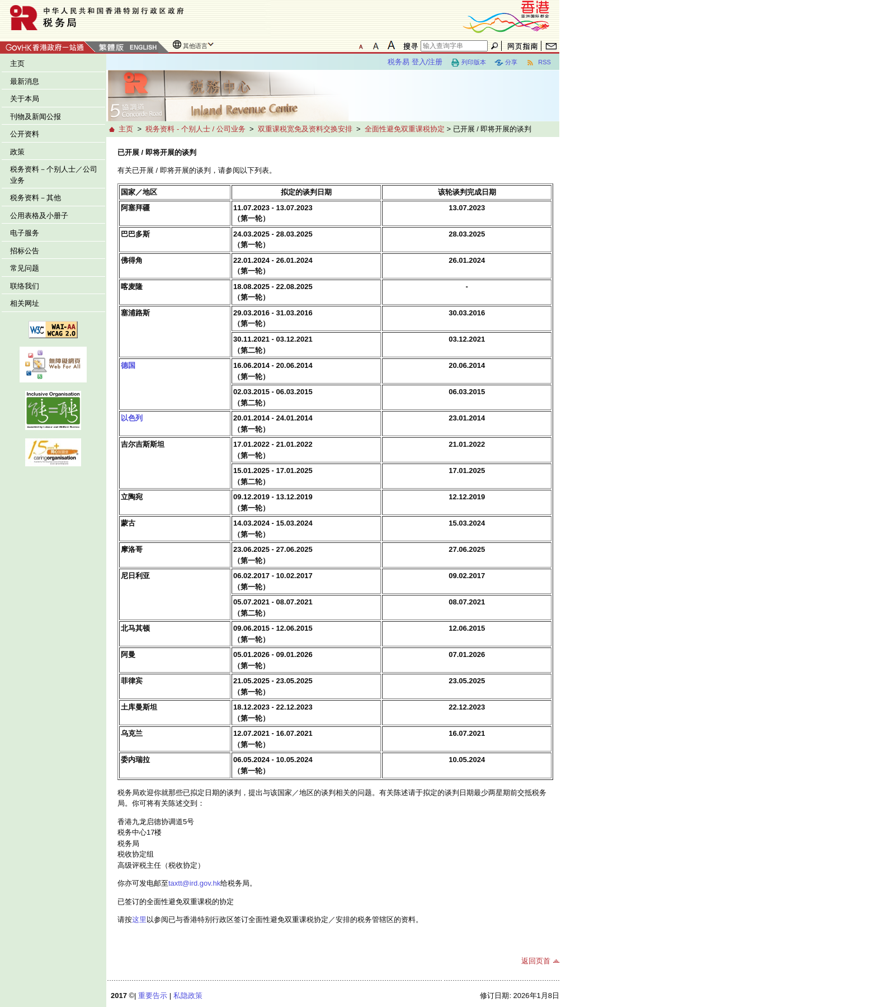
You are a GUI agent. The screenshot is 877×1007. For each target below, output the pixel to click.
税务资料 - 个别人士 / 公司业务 (195, 129)
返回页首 (535, 961)
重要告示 (152, 995)
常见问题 (24, 268)
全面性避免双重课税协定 (405, 129)
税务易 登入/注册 (415, 62)
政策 (17, 152)
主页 (17, 63)
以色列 (132, 418)
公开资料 (24, 134)
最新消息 (24, 81)
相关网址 (24, 303)
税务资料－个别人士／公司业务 (53, 175)
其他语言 (195, 45)
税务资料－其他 (35, 197)
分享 (505, 62)
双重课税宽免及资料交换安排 (305, 129)
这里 (139, 919)
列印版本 (468, 62)
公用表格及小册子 (39, 215)
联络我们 (24, 286)
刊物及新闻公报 (35, 116)
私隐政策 (187, 995)
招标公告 (24, 251)
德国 (128, 365)
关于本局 (24, 98)
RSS (538, 62)
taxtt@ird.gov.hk (194, 883)
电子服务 (24, 233)
